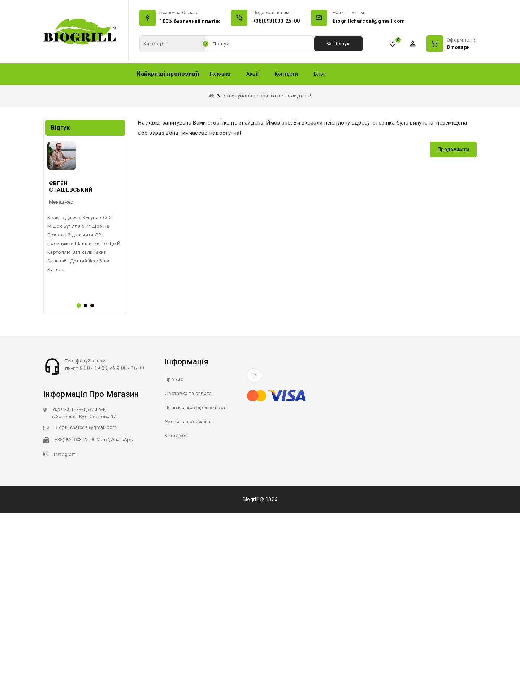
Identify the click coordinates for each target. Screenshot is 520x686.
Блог (319, 74)
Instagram (65, 627)
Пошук (338, 43)
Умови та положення (189, 595)
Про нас (174, 552)
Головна (220, 74)
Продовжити (453, 149)
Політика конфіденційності (196, 580)
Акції (252, 74)
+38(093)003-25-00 (276, 21)
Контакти (286, 74)
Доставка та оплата (188, 566)
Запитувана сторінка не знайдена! (266, 95)
